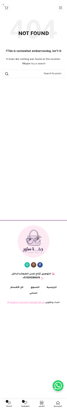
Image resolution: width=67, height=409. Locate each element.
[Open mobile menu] (60, 7)
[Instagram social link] (33, 265)
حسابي (33, 293)
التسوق (35, 287)
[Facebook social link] (40, 265)
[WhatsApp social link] (27, 265)
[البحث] (33, 74)
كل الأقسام (16, 287)
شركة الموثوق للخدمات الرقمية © (26, 302)
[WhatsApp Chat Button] (58, 385)
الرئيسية (52, 287)
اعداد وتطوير (52, 302)
